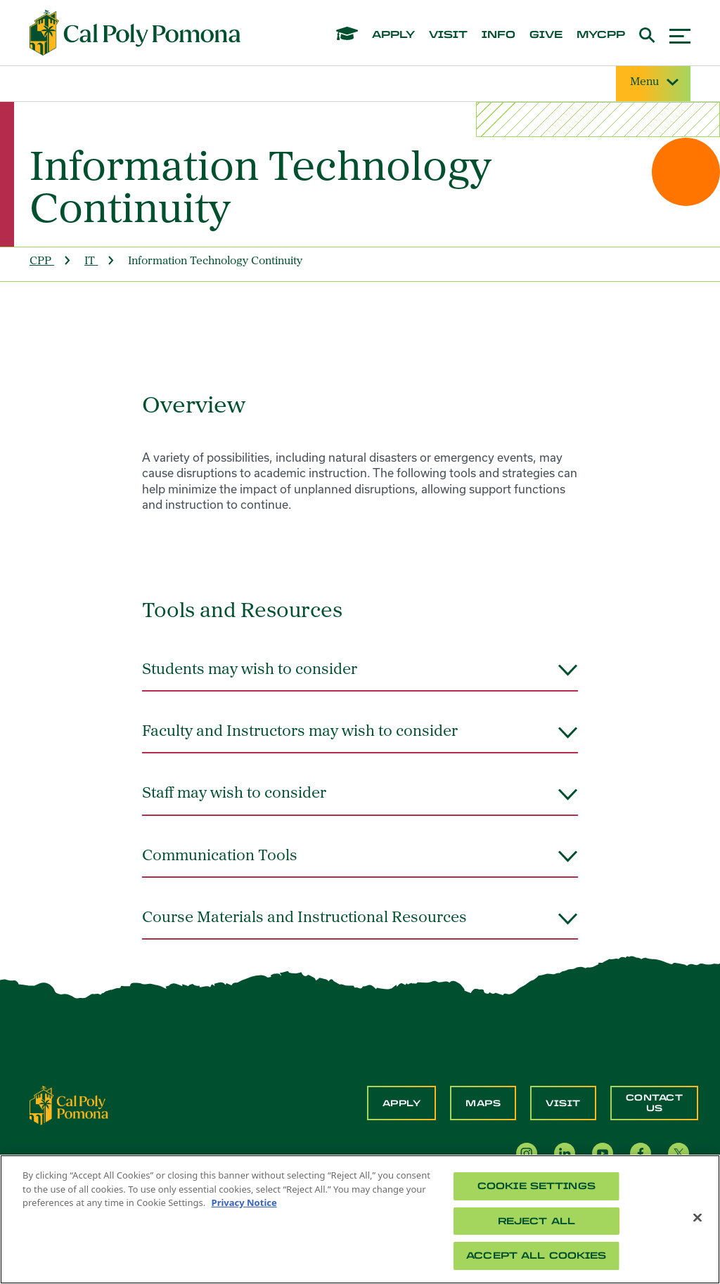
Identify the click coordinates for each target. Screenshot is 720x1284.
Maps (483, 1103)
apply (393, 35)
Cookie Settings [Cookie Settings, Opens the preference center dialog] (536, 1186)
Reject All (536, 1221)
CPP (40, 261)
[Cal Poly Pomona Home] (135, 33)
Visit (563, 1103)
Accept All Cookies (536, 1255)
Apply (401, 1103)
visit (448, 35)
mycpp (601, 35)
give (545, 35)
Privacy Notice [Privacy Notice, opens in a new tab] (244, 1202)
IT (89, 261)
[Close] (697, 1217)
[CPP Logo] (69, 1104)
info (498, 35)
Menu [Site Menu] (653, 82)
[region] (360, 1219)
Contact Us (654, 1103)
